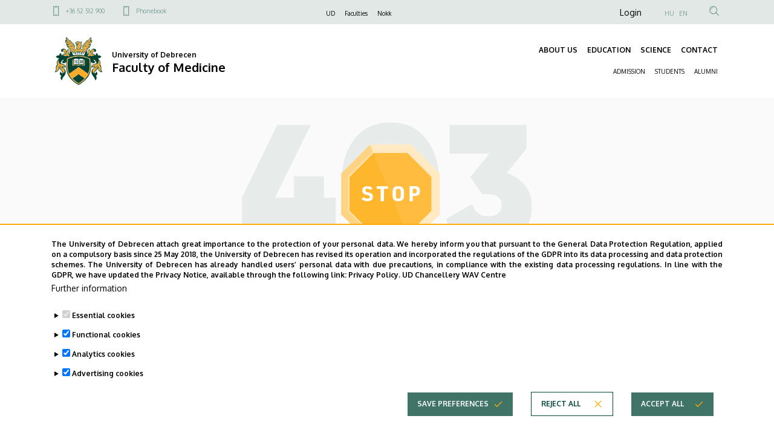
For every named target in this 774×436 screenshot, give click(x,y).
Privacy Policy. (374, 291)
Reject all (560, 419)
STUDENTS (670, 71)
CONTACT (699, 49)
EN (683, 13)
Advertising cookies (107, 389)
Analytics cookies (103, 369)
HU (669, 13)
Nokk (384, 13)
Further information (89, 304)
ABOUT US (558, 49)
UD (330, 13)
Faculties (356, 13)
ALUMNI (706, 71)
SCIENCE (655, 49)
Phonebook (151, 11)
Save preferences (453, 419)
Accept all (662, 419)
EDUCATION (609, 49)
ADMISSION (629, 71)
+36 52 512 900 (85, 11)
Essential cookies (103, 331)
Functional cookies (106, 350)
